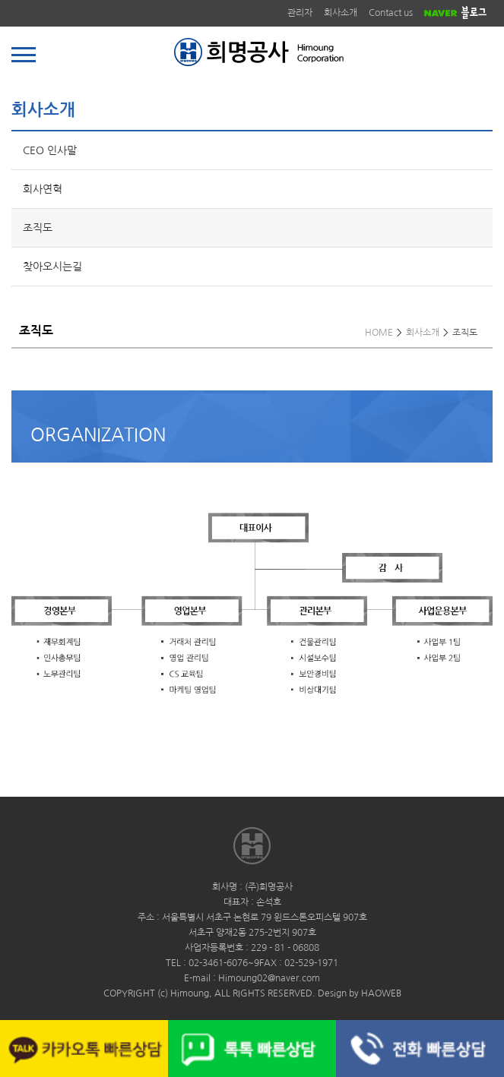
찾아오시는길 (52, 266)
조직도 (37, 228)
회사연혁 (42, 189)
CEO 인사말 (50, 150)
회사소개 (340, 12)
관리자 (299, 12)
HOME (379, 332)
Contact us (391, 12)
